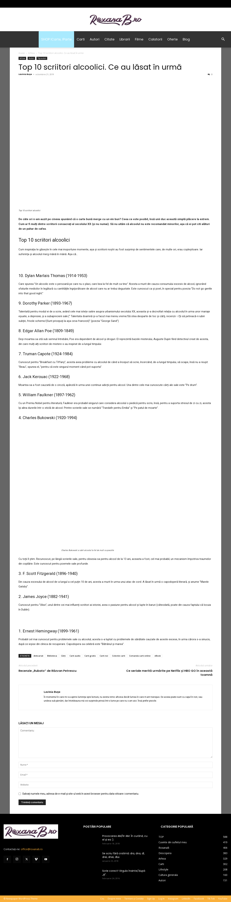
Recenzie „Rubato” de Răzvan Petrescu (47, 671)
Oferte (172, 39)
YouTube (222, 898)
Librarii (124, 39)
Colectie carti (118, 655)
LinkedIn (186, 898)
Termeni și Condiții (134, 898)
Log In (161, 898)
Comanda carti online (140, 655)
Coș (102, 898)
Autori (94, 39)
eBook (158, 655)
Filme (139, 39)
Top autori (42, 58)
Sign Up (151, 898)
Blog (186, 39)
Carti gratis (90, 655)
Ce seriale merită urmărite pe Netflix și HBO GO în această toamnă (169, 673)
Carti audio (75, 655)
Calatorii (155, 39)
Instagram (173, 898)
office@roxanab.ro (32, 849)
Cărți (63, 655)
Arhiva (31, 53)
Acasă (22, 53)
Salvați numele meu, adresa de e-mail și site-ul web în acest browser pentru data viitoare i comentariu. (80, 793)
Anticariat (38, 655)
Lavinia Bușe (25, 74)
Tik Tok (211, 898)
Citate (109, 39)
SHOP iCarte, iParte (56, 39)
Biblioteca (52, 655)
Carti (81, 39)
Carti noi (104, 655)
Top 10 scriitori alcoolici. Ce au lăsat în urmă (100, 67)
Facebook (199, 898)
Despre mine (114, 898)
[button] (223, 39)
